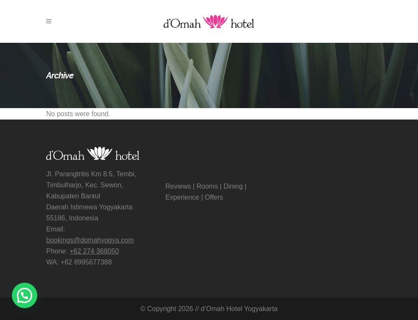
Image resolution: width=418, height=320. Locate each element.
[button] (24, 295)
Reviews (178, 186)
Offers (214, 197)
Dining (232, 186)
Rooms (207, 186)
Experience (182, 197)
